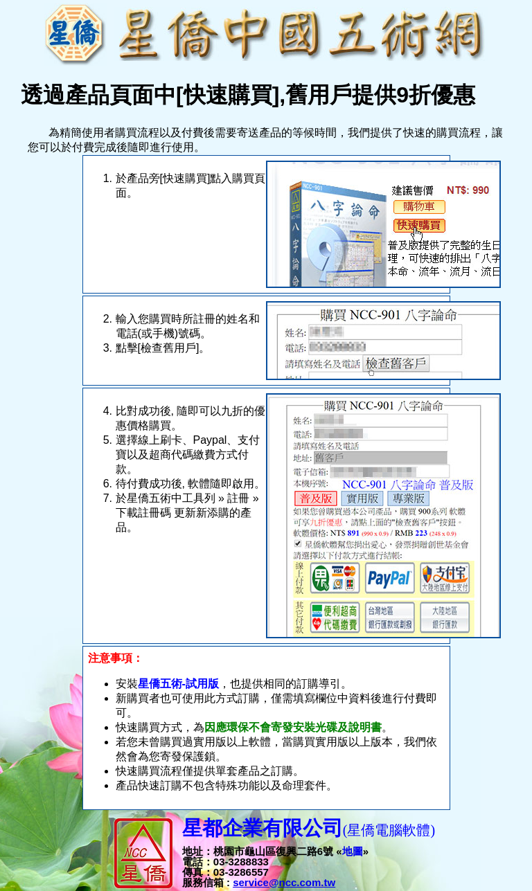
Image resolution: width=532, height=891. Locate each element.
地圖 (352, 851)
